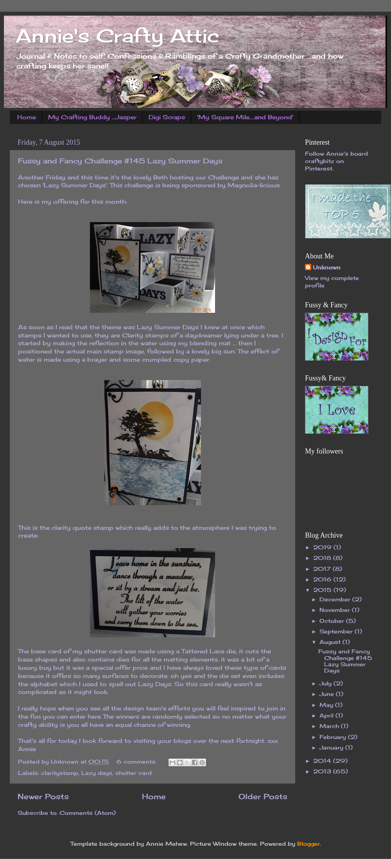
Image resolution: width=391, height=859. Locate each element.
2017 (323, 569)
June (327, 694)
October (332, 621)
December (335, 599)
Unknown (327, 267)
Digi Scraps (167, 117)
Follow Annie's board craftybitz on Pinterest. (336, 161)
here (94, 716)
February (333, 737)
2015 (323, 590)
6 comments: (137, 762)
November (335, 610)
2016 (323, 579)
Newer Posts (43, 796)
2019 (323, 547)
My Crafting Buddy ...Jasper (92, 117)
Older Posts (263, 796)
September (337, 631)
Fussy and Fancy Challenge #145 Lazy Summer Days (120, 160)
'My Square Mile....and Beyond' (245, 117)
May (327, 705)
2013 (323, 771)
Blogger (308, 844)
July (326, 683)
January (332, 747)
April (327, 715)
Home (26, 117)
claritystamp (59, 773)
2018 (323, 558)
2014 (323, 761)
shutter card (133, 773)
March (330, 726)
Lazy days (96, 773)
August (331, 642)
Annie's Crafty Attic (117, 35)
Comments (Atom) (87, 813)
